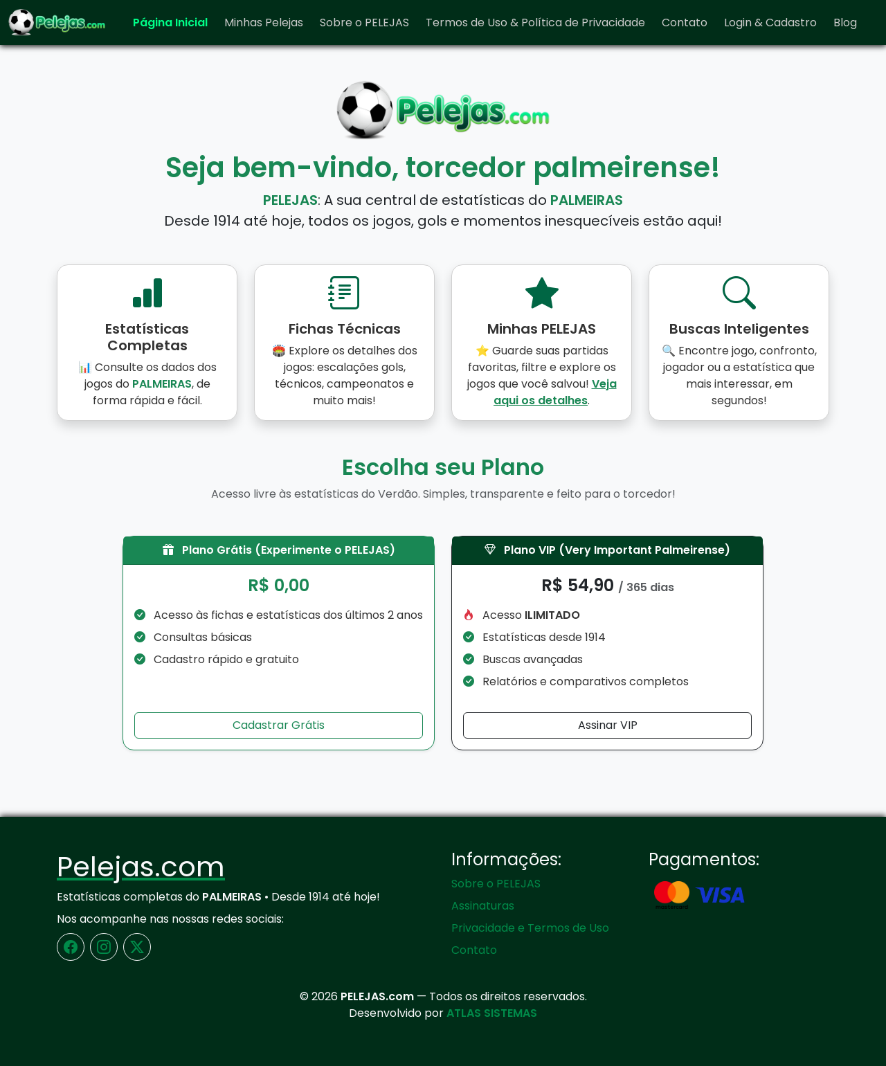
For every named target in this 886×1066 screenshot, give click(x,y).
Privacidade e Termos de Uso (530, 928)
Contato (684, 22)
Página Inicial (170, 22)
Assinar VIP (608, 725)
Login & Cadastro (770, 22)
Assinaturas (482, 906)
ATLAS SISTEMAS (491, 1013)
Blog (845, 22)
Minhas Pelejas (263, 22)
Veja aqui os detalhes (555, 392)
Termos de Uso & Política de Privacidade (535, 22)
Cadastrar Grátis (279, 725)
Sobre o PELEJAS (364, 22)
